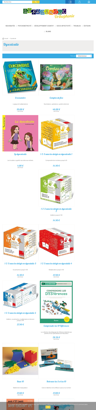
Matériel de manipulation (17, 259)
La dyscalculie (78, 93)
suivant (64, 374)
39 (17, 103)
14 (17, 155)
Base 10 (17, 252)
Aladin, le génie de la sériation (17, 304)
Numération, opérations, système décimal (48, 98)
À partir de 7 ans (17, 359)
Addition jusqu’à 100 (48, 149)
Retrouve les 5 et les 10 (48, 252)
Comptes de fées (48, 92)
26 (78, 214)
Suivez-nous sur (70, 2)
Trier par (73, 56)
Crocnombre (17, 92)
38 (48, 314)
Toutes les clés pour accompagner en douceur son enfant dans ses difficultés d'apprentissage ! (78, 260)
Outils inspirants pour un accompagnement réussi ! (78, 309)
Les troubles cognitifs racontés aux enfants (78, 99)
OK (48, 407)
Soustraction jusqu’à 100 (78, 149)
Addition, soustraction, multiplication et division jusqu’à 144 (48, 195)
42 (17, 314)
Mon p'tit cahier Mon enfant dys (78, 253)
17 (78, 314)
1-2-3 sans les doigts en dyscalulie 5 (48, 189)
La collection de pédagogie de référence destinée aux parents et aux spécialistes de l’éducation (78, 210)
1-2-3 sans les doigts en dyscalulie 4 (17, 195)
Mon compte (79, 2)
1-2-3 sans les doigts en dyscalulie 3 (78, 144)
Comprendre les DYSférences (78, 202)
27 (17, 205)
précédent (33, 374)
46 (48, 103)
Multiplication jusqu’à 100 (17, 200)
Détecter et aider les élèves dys (78, 303)
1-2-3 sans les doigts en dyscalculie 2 (48, 144)
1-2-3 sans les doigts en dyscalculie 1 (17, 144)
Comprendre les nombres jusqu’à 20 (17, 149)
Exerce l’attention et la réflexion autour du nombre (48, 259)
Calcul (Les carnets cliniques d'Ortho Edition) (48, 304)
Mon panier (89, 2)
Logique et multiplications (17, 98)
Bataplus (18, 353)
